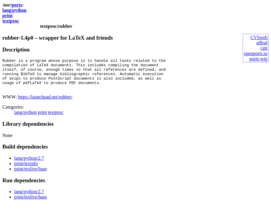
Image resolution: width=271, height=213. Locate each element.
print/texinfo (26, 169)
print (7, 15)
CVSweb (259, 37)
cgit (263, 48)
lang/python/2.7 (29, 164)
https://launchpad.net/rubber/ (45, 103)
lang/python (14, 10)
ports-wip (258, 58)
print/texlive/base (30, 175)
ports (17, 4)
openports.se (255, 53)
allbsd (261, 42)
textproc (10, 20)
